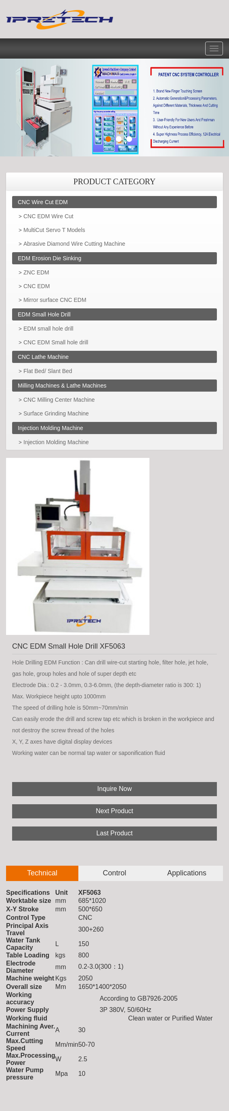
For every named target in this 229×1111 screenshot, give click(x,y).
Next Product (114, 810)
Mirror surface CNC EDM (54, 300)
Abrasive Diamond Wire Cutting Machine (74, 243)
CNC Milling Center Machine (59, 399)
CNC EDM (36, 286)
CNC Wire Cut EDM (43, 202)
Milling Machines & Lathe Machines (62, 385)
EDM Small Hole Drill (44, 314)
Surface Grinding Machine (56, 413)
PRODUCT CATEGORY (115, 181)
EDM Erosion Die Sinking (49, 258)
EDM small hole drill (48, 328)
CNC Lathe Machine (43, 357)
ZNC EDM (36, 272)
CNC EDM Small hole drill (55, 342)
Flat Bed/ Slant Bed (47, 371)
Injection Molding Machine (50, 428)
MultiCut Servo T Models (54, 230)
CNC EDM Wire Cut (48, 216)
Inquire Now (114, 788)
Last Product (115, 833)
